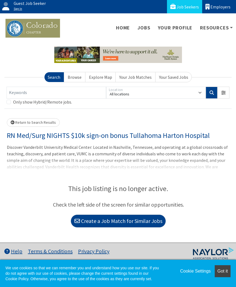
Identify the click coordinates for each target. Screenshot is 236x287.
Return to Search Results (33, 122)
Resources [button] (214, 28)
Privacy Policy (93, 251)
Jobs (144, 28)
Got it (222, 271)
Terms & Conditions (50, 251)
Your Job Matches (135, 77)
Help (13, 251)
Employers (218, 6)
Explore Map (100, 77)
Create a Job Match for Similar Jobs (118, 220)
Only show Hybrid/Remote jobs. (42, 102)
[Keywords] (56, 93)
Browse (75, 77)
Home (123, 28)
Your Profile (175, 28)
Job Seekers (184, 6)
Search (54, 77)
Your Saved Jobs (173, 77)
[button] (223, 93)
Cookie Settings (195, 271)
